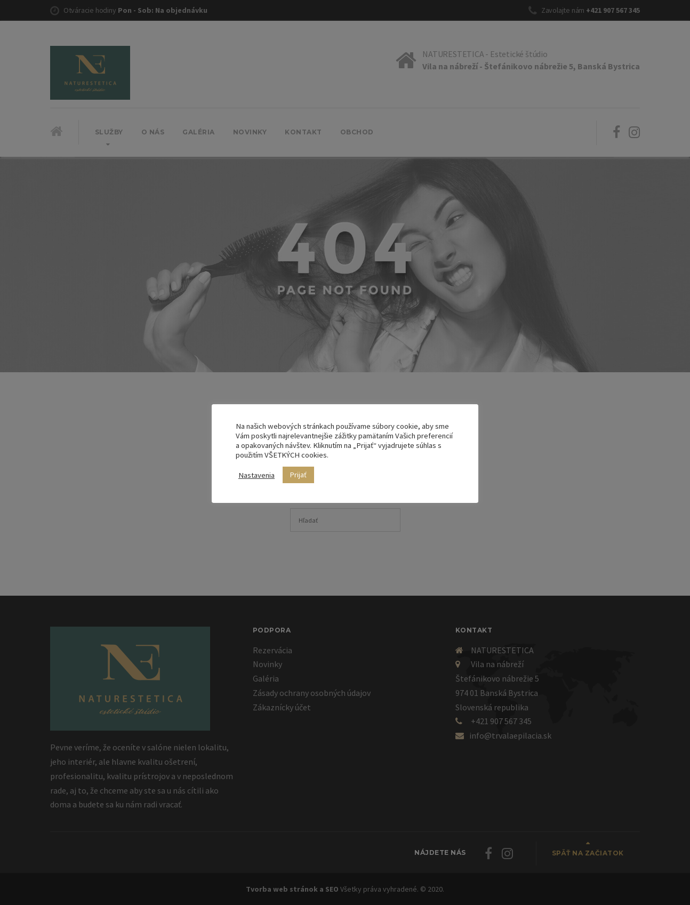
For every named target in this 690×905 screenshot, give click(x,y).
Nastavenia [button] (256, 475)
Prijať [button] (298, 474)
